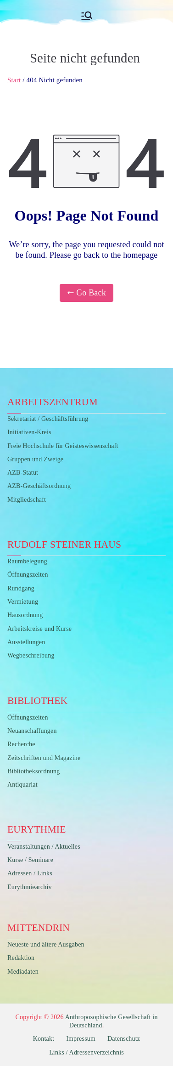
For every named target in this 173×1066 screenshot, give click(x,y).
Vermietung (22, 601)
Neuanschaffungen (32, 730)
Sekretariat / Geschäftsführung (47, 418)
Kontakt (43, 1038)
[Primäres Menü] (86, 15)
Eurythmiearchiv (29, 887)
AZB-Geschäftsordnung (39, 485)
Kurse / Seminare (30, 859)
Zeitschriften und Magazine (43, 757)
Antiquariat (22, 784)
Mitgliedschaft (26, 499)
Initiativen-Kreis (29, 432)
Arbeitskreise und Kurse (39, 628)
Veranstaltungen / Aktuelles (43, 846)
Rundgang (20, 588)
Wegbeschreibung (31, 655)
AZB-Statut (22, 472)
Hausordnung (25, 615)
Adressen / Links (29, 873)
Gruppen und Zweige (35, 459)
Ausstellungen (26, 642)
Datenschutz (123, 1038)
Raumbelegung (27, 561)
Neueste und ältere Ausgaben (45, 944)
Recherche (21, 744)
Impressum (80, 1038)
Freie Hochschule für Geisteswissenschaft (62, 445)
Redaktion (20, 957)
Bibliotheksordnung (33, 771)
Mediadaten (23, 971)
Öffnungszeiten (27, 574)
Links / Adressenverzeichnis (86, 1052)
